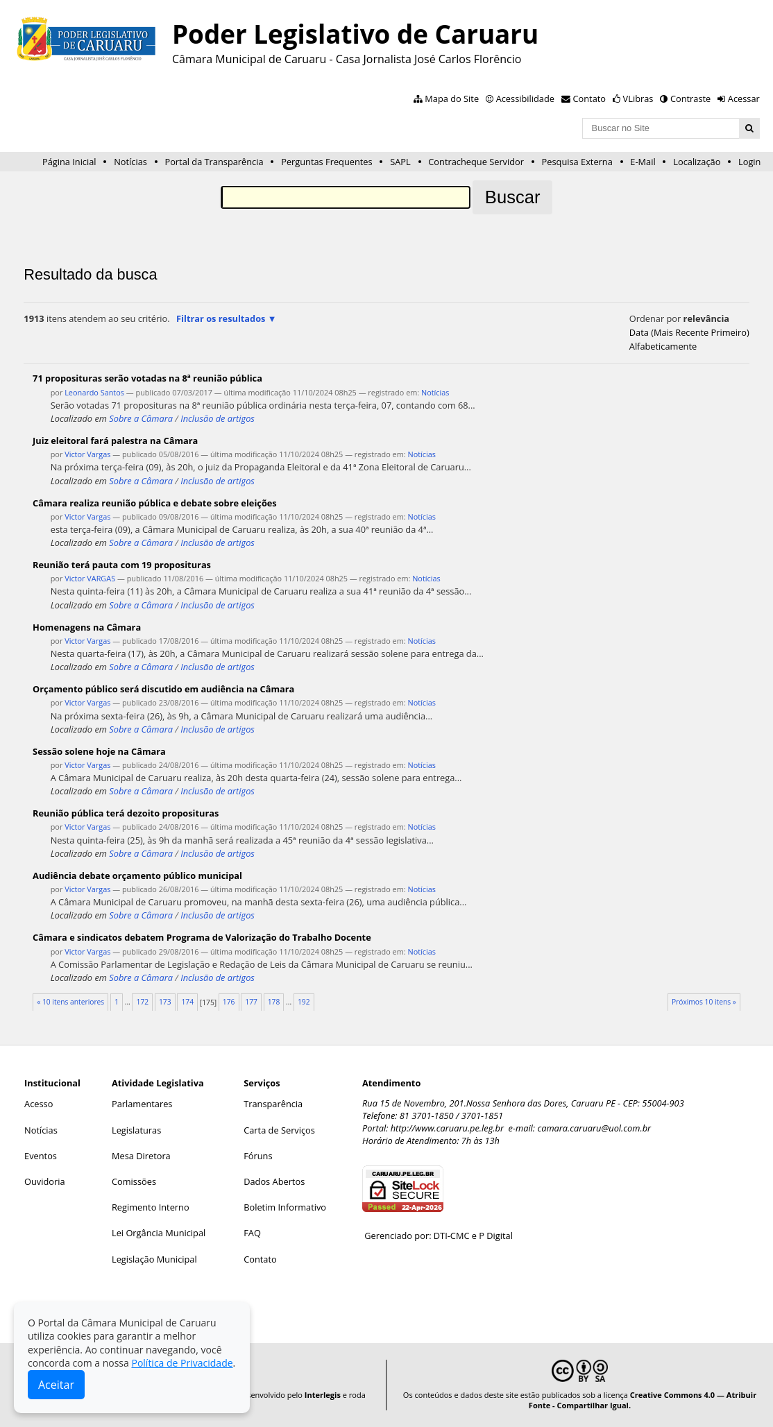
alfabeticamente (663, 346)
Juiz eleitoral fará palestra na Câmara (115, 440)
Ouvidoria (44, 1181)
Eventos (40, 1156)
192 (304, 1002)
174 (187, 1002)
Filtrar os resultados (220, 318)
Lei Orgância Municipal (158, 1233)
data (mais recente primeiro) (689, 332)
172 (143, 1002)
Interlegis (323, 1395)
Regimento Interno (150, 1207)
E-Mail (642, 161)
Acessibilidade (525, 98)
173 (165, 1002)
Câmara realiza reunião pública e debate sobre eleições (155, 503)
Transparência (273, 1103)
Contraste (690, 98)
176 (229, 1002)
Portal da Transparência (213, 161)
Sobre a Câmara (141, 418)
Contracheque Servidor (476, 161)
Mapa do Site (452, 98)
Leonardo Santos (94, 392)
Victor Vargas (87, 454)
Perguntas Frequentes (326, 161)
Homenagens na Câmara (87, 627)
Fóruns (258, 1156)
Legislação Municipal (154, 1259)
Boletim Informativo (285, 1207)
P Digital (496, 1235)
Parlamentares (142, 1103)
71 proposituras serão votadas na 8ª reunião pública (147, 378)
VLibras (638, 98)
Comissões (134, 1181)
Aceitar (56, 1384)
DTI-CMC (452, 1235)
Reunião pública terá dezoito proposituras (126, 813)
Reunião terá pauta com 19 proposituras (122, 564)
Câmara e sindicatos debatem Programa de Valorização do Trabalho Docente (202, 937)
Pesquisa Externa (577, 161)
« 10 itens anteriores (70, 1002)
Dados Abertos (274, 1181)
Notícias (130, 161)
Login (749, 161)
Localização (696, 161)
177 (251, 1002)
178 (274, 1002)
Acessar (744, 98)
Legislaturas (136, 1130)
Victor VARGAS (90, 578)
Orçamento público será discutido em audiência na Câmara (163, 689)
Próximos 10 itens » (704, 1002)
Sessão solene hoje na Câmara (99, 751)
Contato (589, 98)
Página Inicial (69, 161)
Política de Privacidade (181, 1362)
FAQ (252, 1233)
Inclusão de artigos (217, 418)
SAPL (400, 161)
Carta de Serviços (279, 1130)
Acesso (38, 1103)
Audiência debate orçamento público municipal (137, 875)
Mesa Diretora (141, 1156)
